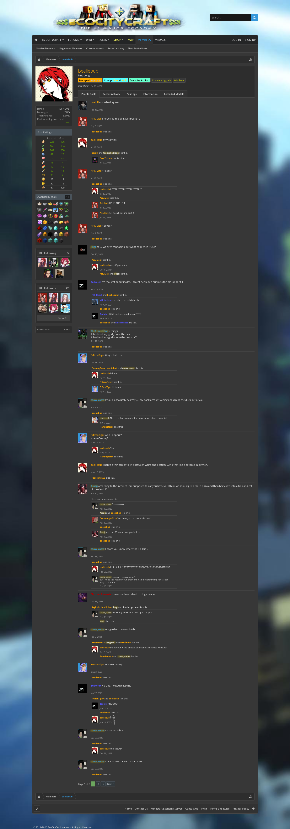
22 (67, 288)
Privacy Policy (241, 808)
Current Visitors (95, 48)
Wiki (89, 40)
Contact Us (141, 808)
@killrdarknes (116, 313)
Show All (62, 318)
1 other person (130, 607)
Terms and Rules (219, 808)
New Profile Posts (137, 48)
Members (144, 40)
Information (150, 94)
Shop (117, 40)
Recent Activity (116, 48)
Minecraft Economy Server (166, 808)
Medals (160, 40)
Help (204, 808)
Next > (110, 783)
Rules (103, 40)
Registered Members (70, 48)
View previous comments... (105, 498)
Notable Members (46, 48)
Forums (73, 40)
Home (128, 808)
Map (131, 40)
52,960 (66, 115)
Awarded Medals (174, 94)
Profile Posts (88, 94)
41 (67, 196)
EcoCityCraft (51, 40)
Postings (131, 94)
